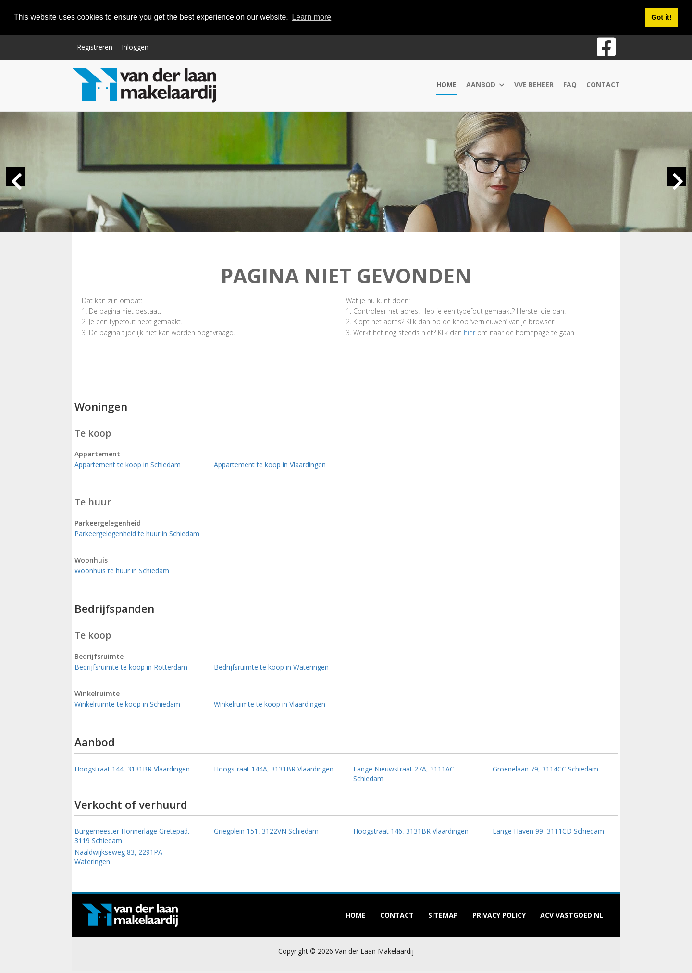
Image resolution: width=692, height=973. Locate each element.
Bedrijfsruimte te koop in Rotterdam (130, 666)
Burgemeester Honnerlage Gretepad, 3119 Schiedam (132, 835)
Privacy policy (499, 915)
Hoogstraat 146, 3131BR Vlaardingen (411, 830)
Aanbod (485, 84)
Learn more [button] (311, 17)
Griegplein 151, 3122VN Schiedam (266, 830)
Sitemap (443, 915)
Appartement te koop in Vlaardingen (270, 464)
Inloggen (135, 46)
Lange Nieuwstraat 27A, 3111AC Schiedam (403, 773)
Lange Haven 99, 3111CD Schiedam (548, 830)
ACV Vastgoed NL (571, 915)
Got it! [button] (661, 17)
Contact (603, 84)
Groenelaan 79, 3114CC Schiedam (545, 768)
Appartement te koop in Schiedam (127, 464)
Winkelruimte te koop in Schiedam (127, 703)
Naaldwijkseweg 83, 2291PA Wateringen (118, 856)
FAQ (570, 84)
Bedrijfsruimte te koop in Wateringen (271, 666)
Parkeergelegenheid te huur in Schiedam (136, 533)
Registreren (94, 46)
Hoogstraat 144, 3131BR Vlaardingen (132, 768)
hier (469, 332)
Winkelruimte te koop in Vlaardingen (269, 703)
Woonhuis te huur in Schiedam (121, 570)
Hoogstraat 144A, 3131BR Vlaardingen (274, 768)
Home (446, 84)
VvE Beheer (534, 84)
